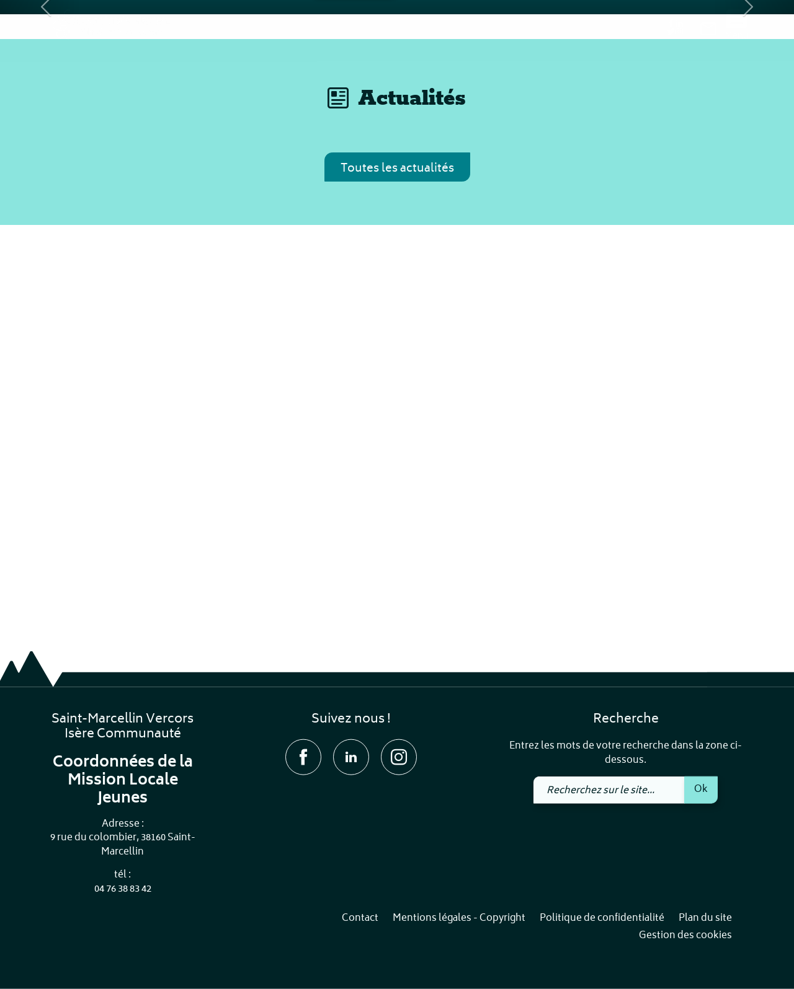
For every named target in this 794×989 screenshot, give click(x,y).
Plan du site (705, 919)
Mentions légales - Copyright (459, 919)
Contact (360, 919)
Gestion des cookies (685, 936)
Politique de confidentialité (602, 919)
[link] (708, 31)
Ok (701, 789)
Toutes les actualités (397, 551)
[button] (39, 198)
